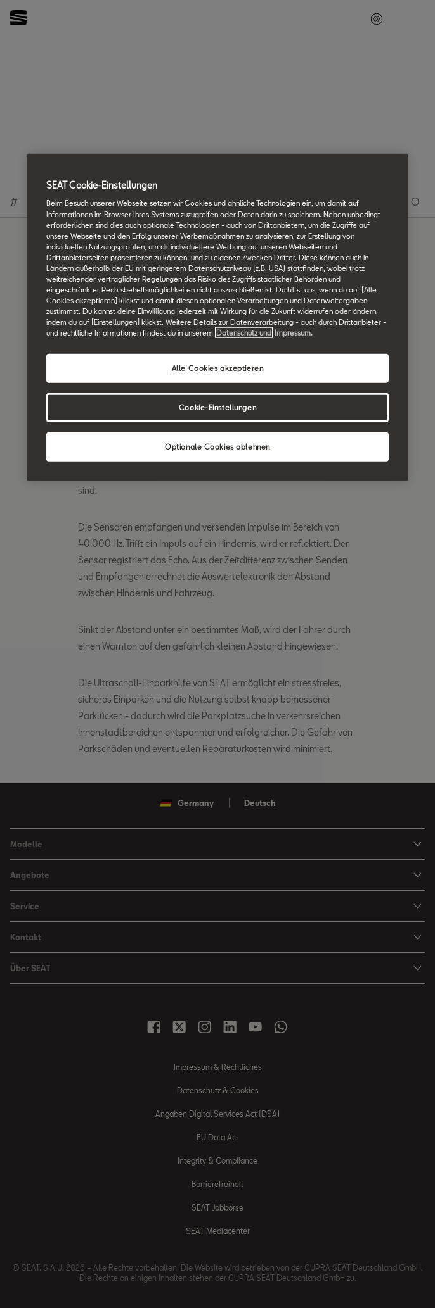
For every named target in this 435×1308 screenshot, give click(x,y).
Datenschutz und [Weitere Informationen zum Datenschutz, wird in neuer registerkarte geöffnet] (243, 333)
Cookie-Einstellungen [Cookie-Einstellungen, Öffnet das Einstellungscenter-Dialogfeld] (217, 407)
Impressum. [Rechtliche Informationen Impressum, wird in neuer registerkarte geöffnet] (294, 333)
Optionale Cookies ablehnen (217, 447)
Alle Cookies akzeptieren (218, 368)
